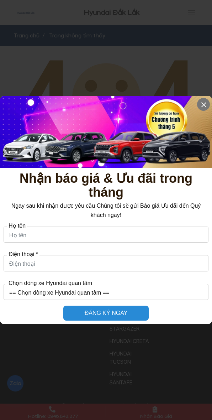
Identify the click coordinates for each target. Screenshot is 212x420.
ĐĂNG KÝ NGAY (106, 313)
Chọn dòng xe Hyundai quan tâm (50, 283)
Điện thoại (23, 254)
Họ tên (17, 226)
